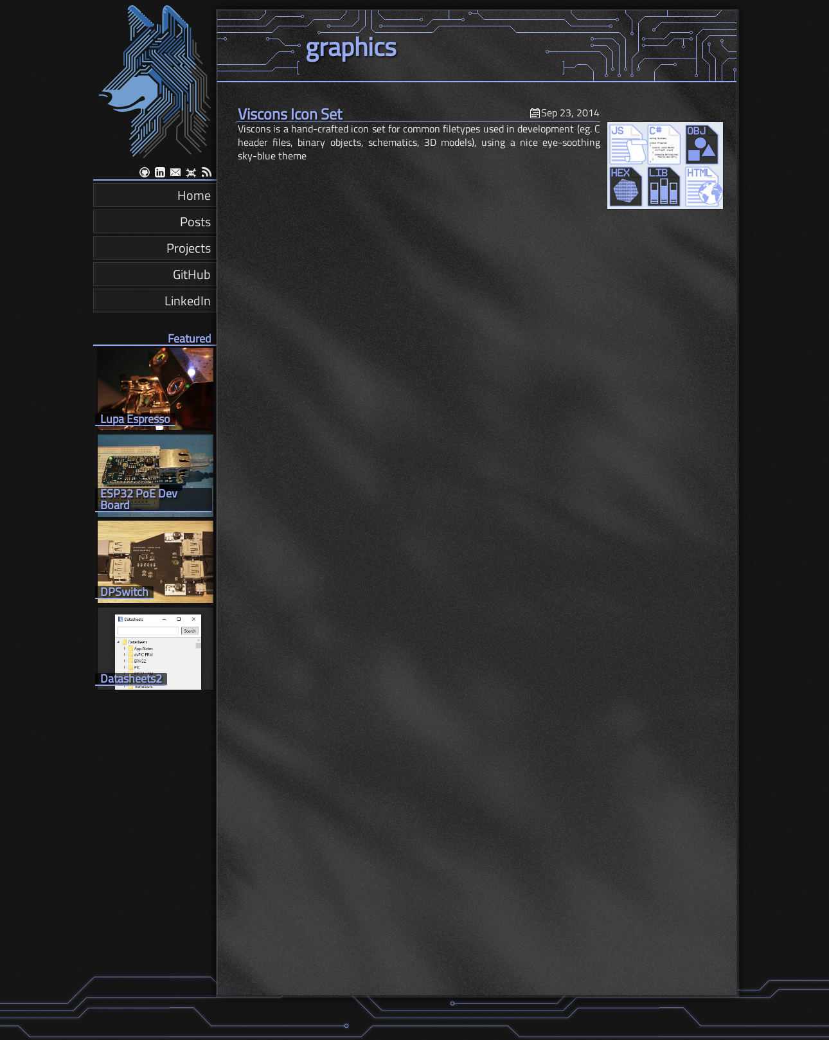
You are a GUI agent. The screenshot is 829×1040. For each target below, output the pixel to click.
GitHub (192, 274)
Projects (188, 248)
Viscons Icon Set (290, 113)
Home (194, 195)
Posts (195, 221)
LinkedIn (188, 300)
